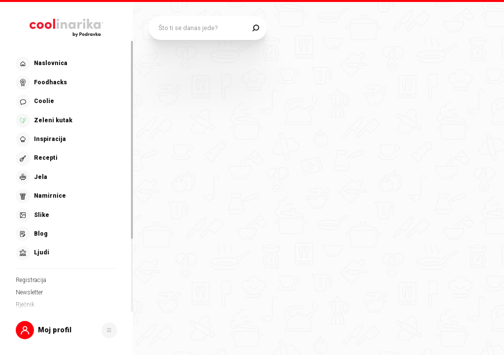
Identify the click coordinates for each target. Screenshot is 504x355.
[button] (66, 330)
